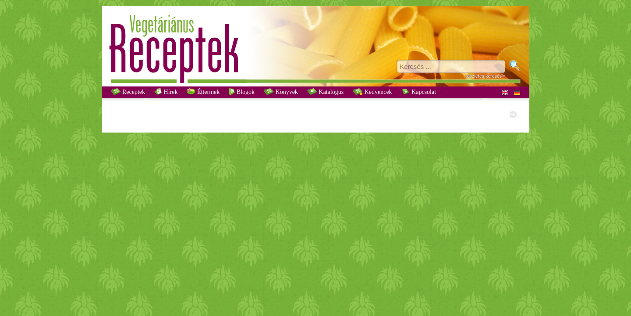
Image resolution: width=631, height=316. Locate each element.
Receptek (128, 91)
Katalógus (325, 91)
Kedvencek (372, 91)
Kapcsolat (418, 91)
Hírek (165, 91)
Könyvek (281, 91)
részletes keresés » (485, 76)
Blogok (242, 91)
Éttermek (203, 91)
